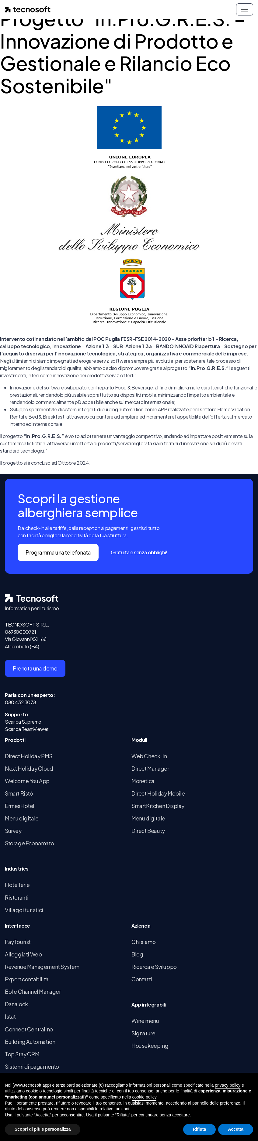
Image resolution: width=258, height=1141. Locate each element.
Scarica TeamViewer (26, 729)
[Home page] (28, 9)
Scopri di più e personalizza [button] (43, 1129)
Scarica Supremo (23, 721)
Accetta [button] (235, 1129)
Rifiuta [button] (199, 1129)
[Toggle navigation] (244, 9)
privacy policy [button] (227, 1085)
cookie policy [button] (144, 1097)
